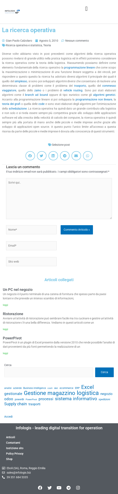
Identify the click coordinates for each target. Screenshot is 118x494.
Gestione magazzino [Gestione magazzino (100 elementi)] (49, 393)
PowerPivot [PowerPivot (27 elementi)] (31, 399)
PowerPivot (12, 338)
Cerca (8, 365)
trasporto (80, 85)
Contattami (13, 442)
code (41, 104)
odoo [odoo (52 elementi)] (8, 399)
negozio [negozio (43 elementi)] (106, 394)
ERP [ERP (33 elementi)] (77, 388)
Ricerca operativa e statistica (24, 45)
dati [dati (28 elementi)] (56, 388)
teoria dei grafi (11, 104)
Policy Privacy (14, 453)
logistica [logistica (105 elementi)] (88, 393)
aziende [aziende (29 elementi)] (17, 388)
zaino (38, 90)
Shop (9, 459)
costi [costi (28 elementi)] (50, 388)
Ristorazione (13, 314)
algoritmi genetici (104, 94)
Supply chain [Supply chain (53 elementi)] (15, 404)
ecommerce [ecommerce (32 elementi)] (66, 388)
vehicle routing (72, 90)
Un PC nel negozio (18, 289)
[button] (86, 8)
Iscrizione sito (14, 448)
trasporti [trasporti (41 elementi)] (34, 404)
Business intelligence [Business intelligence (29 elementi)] (34, 388)
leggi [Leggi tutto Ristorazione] (5, 329)
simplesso (21, 81)
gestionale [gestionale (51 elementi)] (13, 394)
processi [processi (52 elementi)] (46, 399)
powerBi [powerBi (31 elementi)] (19, 399)
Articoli (10, 437)
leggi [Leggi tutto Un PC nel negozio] (5, 305)
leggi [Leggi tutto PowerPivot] (5, 353)
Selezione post (61, 144)
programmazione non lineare (94, 99)
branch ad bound (36, 94)
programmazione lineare (79, 67)
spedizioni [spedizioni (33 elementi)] (104, 399)
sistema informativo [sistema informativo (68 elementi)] (76, 398)
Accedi (8, 416)
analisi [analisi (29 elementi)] (8, 388)
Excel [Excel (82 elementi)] (87, 387)
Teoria (47, 45)
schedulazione (18, 108)
